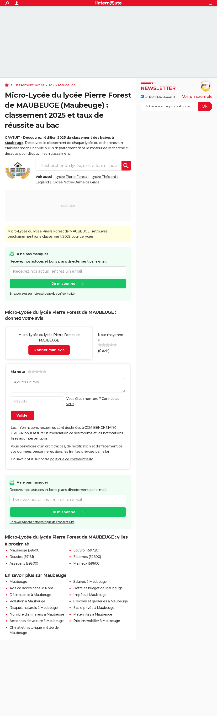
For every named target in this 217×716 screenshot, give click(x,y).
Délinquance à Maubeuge (30, 595)
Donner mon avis (49, 350)
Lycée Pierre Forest (71, 177)
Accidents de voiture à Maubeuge (37, 621)
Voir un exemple (197, 96)
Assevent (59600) (24, 563)
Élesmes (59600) (87, 557)
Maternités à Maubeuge (92, 614)
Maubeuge (66, 85)
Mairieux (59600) (86, 563)
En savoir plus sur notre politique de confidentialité (42, 293)
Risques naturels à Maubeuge (34, 608)
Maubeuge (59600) (25, 550)
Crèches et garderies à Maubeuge (100, 601)
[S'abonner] (176, 106)
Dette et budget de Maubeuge (98, 588)
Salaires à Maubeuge (90, 581)
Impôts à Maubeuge (89, 595)
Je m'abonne (63, 283)
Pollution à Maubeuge (27, 601)
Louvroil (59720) (86, 550)
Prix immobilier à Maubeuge (96, 621)
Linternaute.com (158, 96)
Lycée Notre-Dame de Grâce (76, 182)
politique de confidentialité (71, 459)
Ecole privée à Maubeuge (93, 608)
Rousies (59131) (22, 557)
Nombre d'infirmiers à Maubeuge (37, 614)
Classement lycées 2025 (33, 85)
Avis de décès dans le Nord (31, 588)
